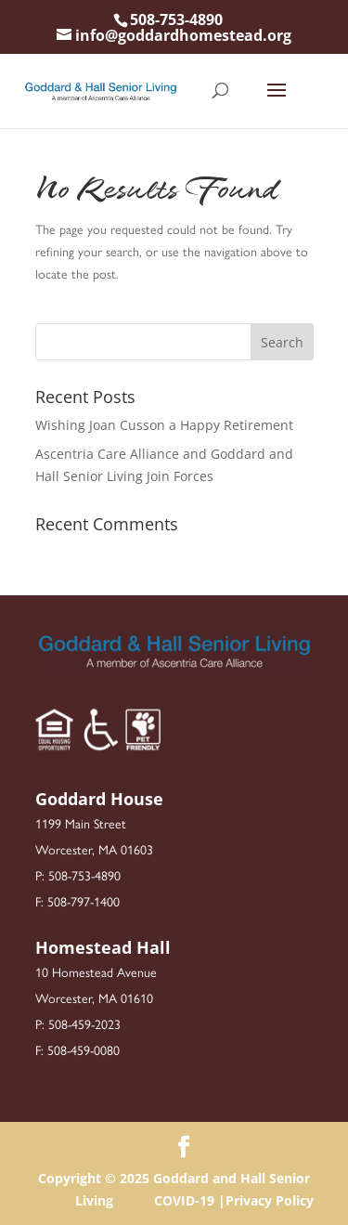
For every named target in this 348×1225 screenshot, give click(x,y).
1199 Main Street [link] (80, 823)
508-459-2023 (84, 1023)
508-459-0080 (83, 1049)
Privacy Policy (270, 1200)
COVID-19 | (190, 1200)
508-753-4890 (176, 19)
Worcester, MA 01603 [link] (94, 849)
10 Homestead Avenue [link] (96, 971)
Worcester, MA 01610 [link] (94, 997)
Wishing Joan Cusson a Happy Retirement (164, 425)
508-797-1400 (83, 901)
